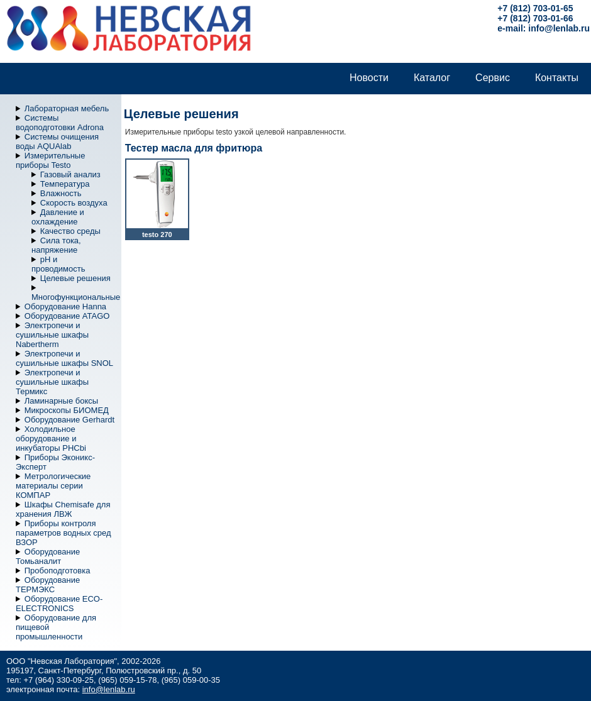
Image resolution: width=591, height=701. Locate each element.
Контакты (556, 77)
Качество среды (70, 231)
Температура (65, 184)
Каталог (432, 77)
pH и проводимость (58, 264)
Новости (369, 77)
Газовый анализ (70, 174)
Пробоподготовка (58, 570)
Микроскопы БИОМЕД (67, 410)
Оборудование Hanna (65, 306)
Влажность (61, 193)
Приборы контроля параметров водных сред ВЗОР (63, 533)
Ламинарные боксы (61, 401)
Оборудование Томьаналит (48, 556)
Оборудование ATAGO (67, 316)
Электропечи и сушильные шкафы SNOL (64, 358)
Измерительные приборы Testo (50, 160)
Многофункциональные (75, 297)
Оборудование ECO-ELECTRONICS (59, 603)
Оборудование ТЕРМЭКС (48, 584)
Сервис (492, 77)
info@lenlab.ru (559, 28)
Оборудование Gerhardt (69, 419)
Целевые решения (75, 278)
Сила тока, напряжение (56, 245)
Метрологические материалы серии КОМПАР (53, 486)
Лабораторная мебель (67, 108)
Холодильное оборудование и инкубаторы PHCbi (51, 438)
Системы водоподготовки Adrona (60, 122)
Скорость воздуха (74, 202)
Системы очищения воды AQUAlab (57, 141)
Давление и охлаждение (57, 216)
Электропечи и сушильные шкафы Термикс (52, 382)
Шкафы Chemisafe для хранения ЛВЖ (63, 509)
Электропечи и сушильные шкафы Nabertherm (52, 335)
